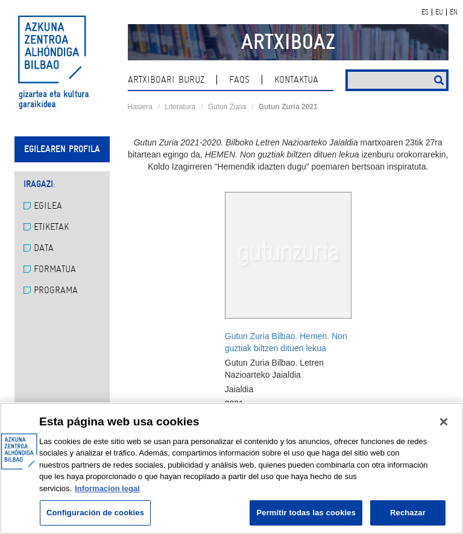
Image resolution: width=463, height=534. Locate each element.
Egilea (43, 205)
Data (39, 248)
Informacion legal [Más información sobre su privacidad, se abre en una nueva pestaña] (107, 488)
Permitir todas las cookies (306, 512)
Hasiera (140, 107)
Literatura (180, 107)
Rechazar (408, 512)
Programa (51, 290)
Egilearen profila (62, 149)
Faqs (239, 79)
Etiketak (46, 226)
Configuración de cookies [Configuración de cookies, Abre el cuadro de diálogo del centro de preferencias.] (95, 512)
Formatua (50, 269)
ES (425, 12)
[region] (231, 468)
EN (454, 12)
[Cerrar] (443, 421)
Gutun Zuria (227, 107)
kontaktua (296, 79)
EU (439, 12)
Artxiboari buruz (166, 79)
